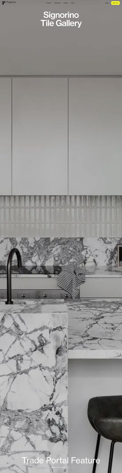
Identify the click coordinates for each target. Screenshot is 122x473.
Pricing (66, 3)
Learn (72, 3)
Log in (107, 3)
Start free (115, 3)
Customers (57, 3)
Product (48, 3)
